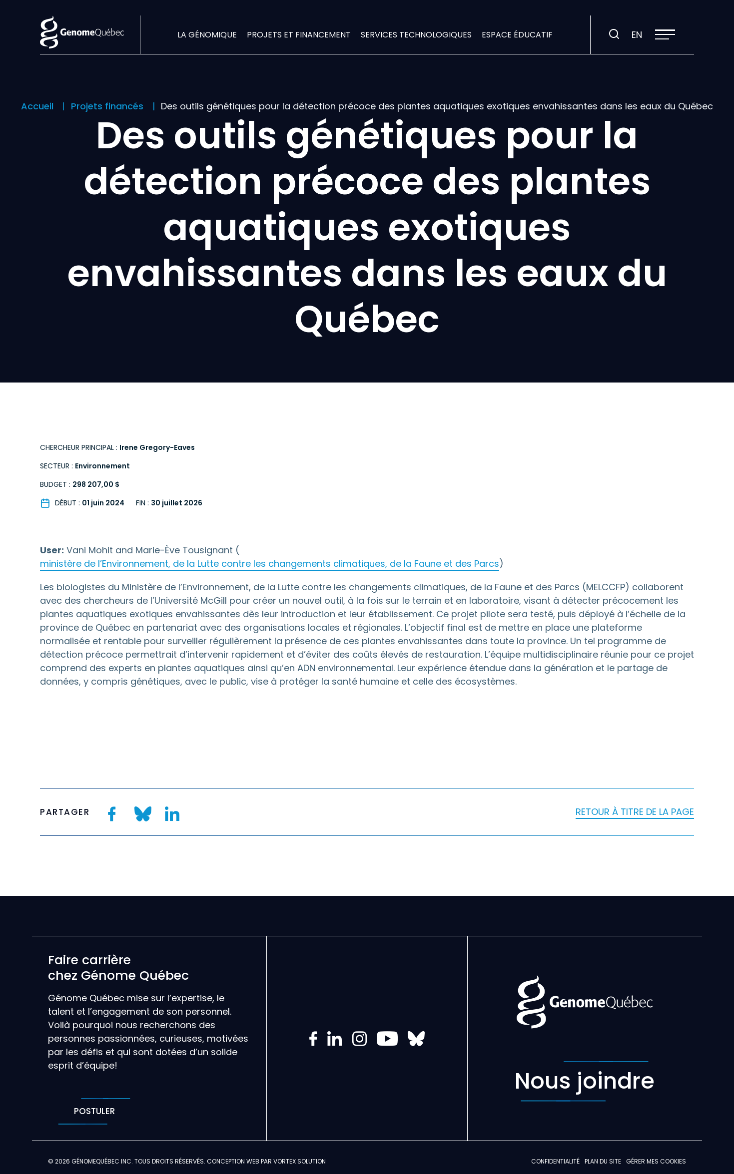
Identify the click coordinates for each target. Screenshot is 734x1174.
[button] (665, 34)
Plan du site (603, 1161)
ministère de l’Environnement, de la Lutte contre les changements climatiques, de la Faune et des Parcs (269, 563)
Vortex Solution (299, 1161)
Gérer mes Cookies (656, 1161)
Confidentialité (555, 1161)
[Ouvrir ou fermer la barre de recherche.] (614, 34)
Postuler (94, 1111)
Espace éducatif (517, 34)
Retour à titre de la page (635, 811)
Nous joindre (585, 1081)
